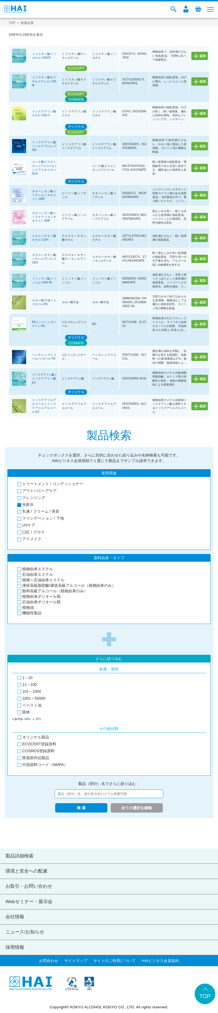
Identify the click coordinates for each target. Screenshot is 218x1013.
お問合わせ (48, 960)
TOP (12, 23)
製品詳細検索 (19, 856)
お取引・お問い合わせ (28, 886)
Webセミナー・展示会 (28, 901)
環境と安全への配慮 (26, 871)
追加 (202, 56)
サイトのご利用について (114, 960)
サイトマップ (75, 960)
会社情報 (14, 916)
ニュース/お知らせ (24, 932)
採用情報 (14, 947)
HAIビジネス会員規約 (160, 960)
